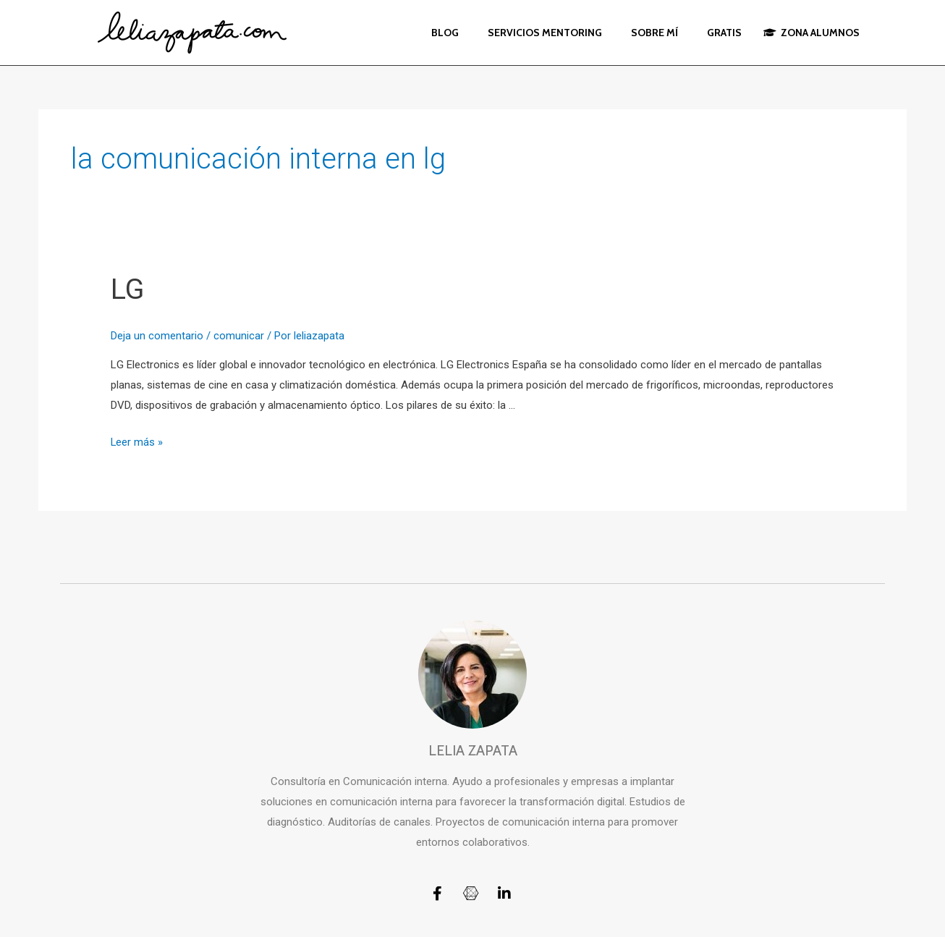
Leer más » (137, 442)
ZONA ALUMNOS (811, 32)
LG (128, 289)
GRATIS (724, 32)
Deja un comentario (157, 335)
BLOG (445, 32)
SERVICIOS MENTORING (545, 32)
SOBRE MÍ (654, 32)
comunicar (238, 335)
